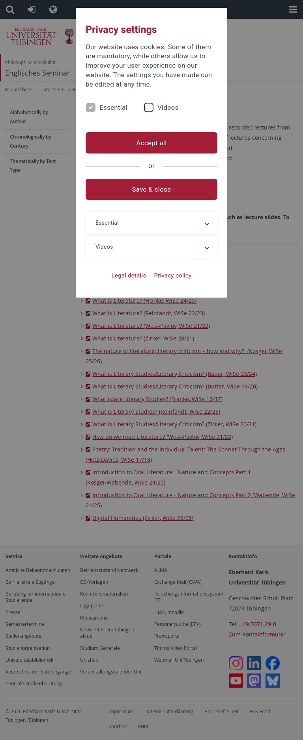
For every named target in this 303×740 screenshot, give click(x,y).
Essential (113, 107)
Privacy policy (172, 275)
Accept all (151, 143)
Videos (168, 107)
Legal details (129, 275)
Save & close (151, 189)
